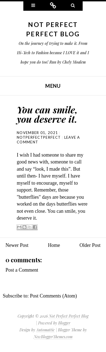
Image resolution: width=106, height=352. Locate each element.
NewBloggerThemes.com (53, 336)
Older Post (90, 245)
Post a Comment (21, 270)
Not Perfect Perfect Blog (68, 316)
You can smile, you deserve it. (47, 114)
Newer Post (17, 245)
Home (54, 245)
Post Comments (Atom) (53, 296)
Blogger (64, 323)
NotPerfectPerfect (39, 137)
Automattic (45, 329)
